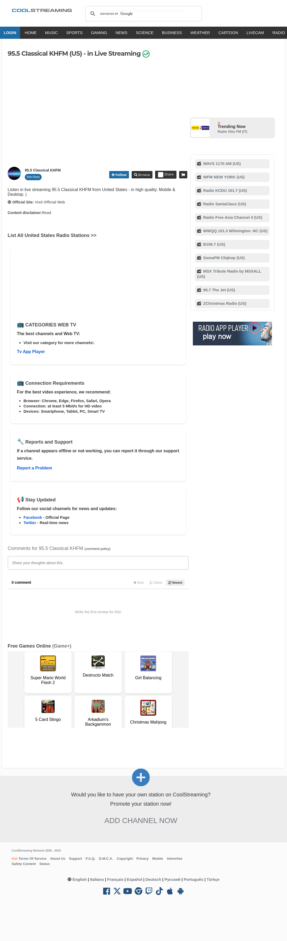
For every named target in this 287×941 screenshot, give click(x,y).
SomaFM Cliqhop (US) (223, 257)
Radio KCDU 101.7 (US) (224, 190)
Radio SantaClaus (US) (224, 204)
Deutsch (153, 879)
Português (193, 879)
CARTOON (228, 32)
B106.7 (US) (213, 244)
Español (134, 879)
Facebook (32, 517)
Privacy (142, 859)
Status (44, 864)
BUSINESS (172, 32)
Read (46, 213)
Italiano (97, 879)
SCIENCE (145, 32)
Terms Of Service (32, 859)
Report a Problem (34, 468)
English (80, 879)
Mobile (157, 859)
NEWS (121, 32)
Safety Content (24, 864)
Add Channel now (140, 820)
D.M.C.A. (106, 859)
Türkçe (213, 879)
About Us (57, 859)
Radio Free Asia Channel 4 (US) (232, 217)
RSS (15, 858)
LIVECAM (255, 32)
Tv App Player (31, 351)
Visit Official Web (50, 202)
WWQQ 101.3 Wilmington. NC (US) (234, 231)
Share (166, 174)
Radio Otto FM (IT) (232, 132)
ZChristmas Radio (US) (224, 303)
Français (115, 879)
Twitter (29, 522)
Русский (172, 879)
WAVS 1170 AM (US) (221, 163)
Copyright (125, 859)
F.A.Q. (90, 859)
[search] (142, 14)
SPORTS (74, 32)
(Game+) (61, 646)
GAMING (99, 32)
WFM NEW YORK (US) (223, 177)
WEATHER (200, 32)
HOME (31, 32)
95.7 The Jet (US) (218, 290)
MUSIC (51, 32)
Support (75, 859)
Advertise (174, 859)
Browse (143, 174)
